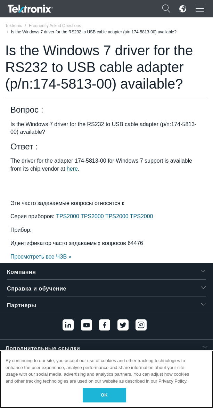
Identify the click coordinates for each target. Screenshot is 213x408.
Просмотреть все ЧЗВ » (41, 257)
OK (104, 395)
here (72, 169)
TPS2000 (68, 216)
